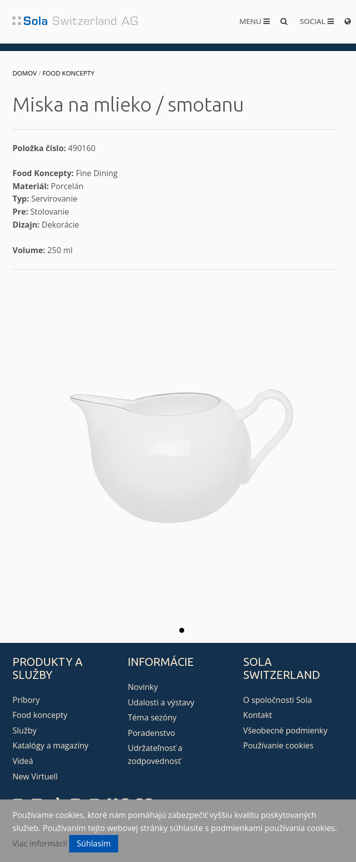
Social (317, 21)
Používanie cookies (278, 745)
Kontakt (257, 714)
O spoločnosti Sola (277, 699)
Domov (25, 73)
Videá (23, 760)
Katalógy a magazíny (51, 745)
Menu (254, 21)
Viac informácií (40, 843)
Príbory (26, 699)
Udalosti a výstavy (161, 702)
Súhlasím (94, 843)
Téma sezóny (152, 717)
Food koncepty (69, 73)
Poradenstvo (151, 732)
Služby (25, 730)
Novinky (143, 686)
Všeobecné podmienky (285, 730)
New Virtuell (35, 776)
